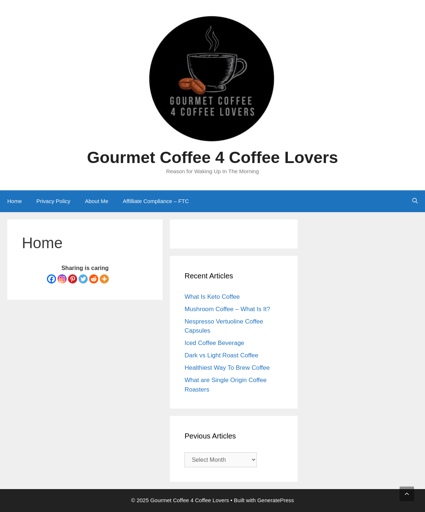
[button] (407, 494)
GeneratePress (275, 500)
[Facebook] (51, 278)
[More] (104, 278)
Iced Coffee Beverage (214, 343)
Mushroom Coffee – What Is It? (227, 309)
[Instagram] (62, 278)
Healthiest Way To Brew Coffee (227, 367)
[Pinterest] (72, 278)
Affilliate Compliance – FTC (156, 201)
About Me (96, 201)
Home (14, 201)
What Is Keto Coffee (212, 296)
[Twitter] (83, 278)
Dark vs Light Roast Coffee (221, 355)
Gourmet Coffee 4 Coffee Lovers (212, 157)
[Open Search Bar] (415, 201)
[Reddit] (93, 278)
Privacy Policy (53, 201)
